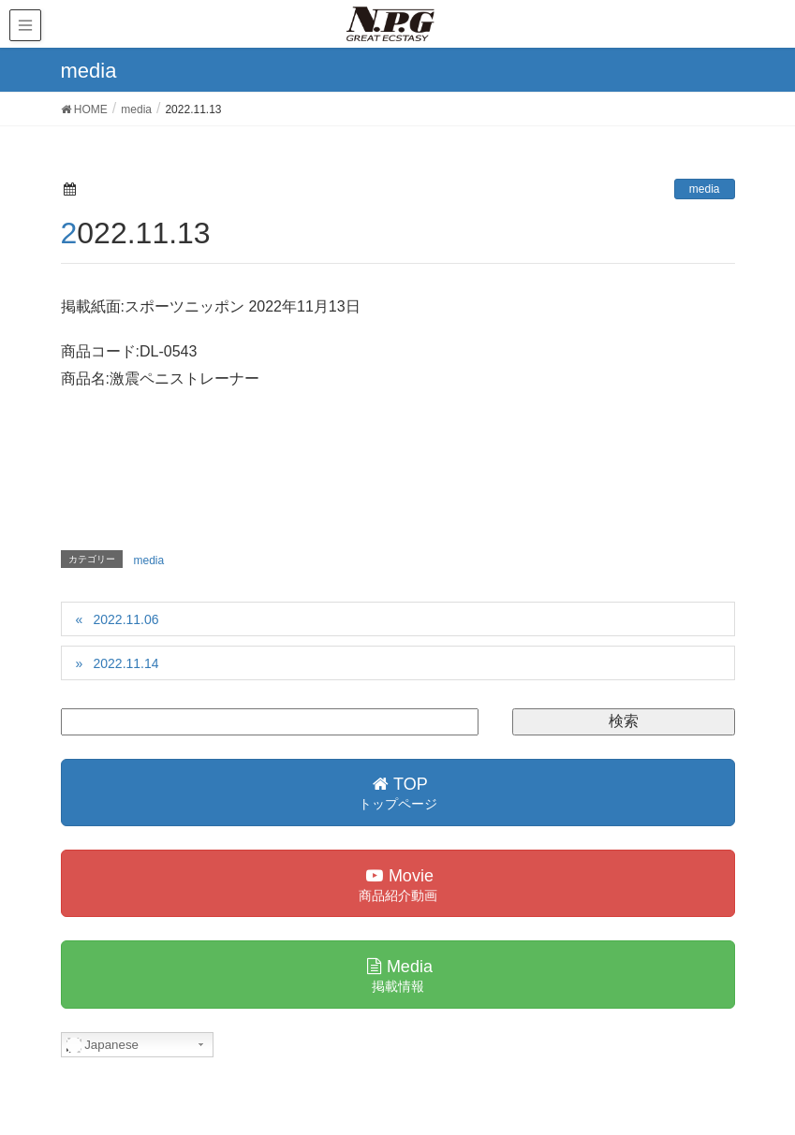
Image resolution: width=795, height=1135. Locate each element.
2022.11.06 (125, 619)
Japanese (103, 1045)
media (704, 189)
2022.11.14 (125, 663)
